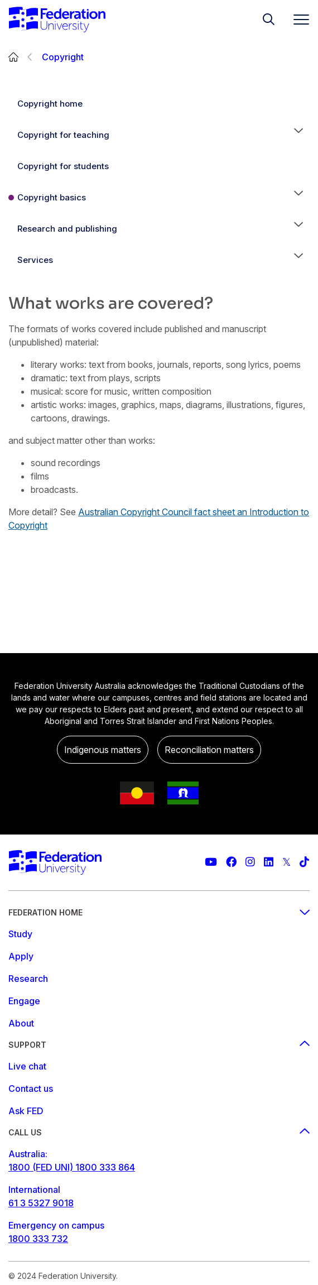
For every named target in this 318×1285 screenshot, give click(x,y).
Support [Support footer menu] (159, 1045)
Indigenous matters (102, 749)
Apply (20, 956)
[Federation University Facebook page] (231, 862)
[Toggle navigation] (297, 19)
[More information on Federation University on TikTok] (304, 862)
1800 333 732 (38, 1238)
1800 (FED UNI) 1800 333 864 (71, 1167)
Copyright (63, 57)
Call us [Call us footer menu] (159, 1132)
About (21, 1023)
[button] (298, 135)
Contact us (30, 1088)
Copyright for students (63, 166)
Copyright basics (51, 197)
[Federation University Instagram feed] (250, 862)
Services (35, 260)
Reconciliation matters (209, 749)
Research (28, 978)
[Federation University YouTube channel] (211, 862)
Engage (24, 1000)
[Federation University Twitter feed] (286, 862)
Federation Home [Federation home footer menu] (159, 912)
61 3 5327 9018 (41, 1203)
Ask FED (26, 1110)
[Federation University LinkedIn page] (268, 862)
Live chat (27, 1066)
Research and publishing (67, 228)
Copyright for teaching (63, 135)
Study (20, 933)
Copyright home (50, 103)
